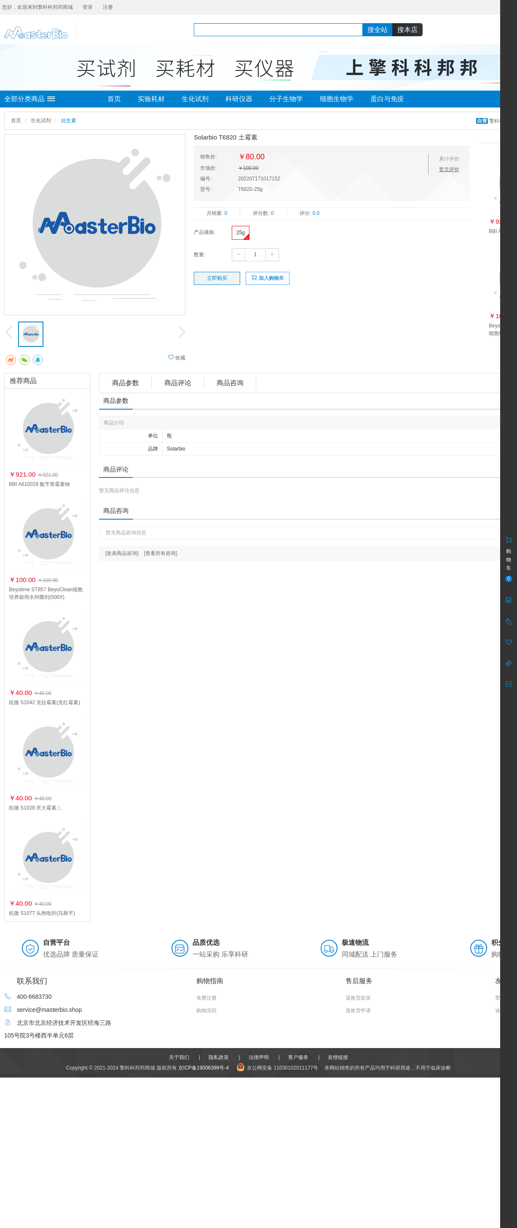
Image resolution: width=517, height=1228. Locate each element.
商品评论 (177, 382)
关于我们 (179, 1057)
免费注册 (206, 998)
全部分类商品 (29, 99)
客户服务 (298, 1057)
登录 (88, 7)
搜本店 (407, 29)
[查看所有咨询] (160, 553)
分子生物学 (286, 98)
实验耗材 (151, 98)
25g (240, 233)
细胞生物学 (337, 98)
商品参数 (125, 382)
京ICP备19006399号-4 (203, 1068)
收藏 (176, 357)
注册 (108, 7)
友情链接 (338, 1057)
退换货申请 (358, 1011)
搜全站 (377, 29)
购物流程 (206, 1011)
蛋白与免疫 (387, 98)
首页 (114, 98)
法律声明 (259, 1057)
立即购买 (217, 278)
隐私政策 (219, 1057)
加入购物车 (267, 278)
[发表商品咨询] (122, 553)
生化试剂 (195, 98)
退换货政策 (358, 998)
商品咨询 (230, 382)
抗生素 (68, 120)
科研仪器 (238, 98)
